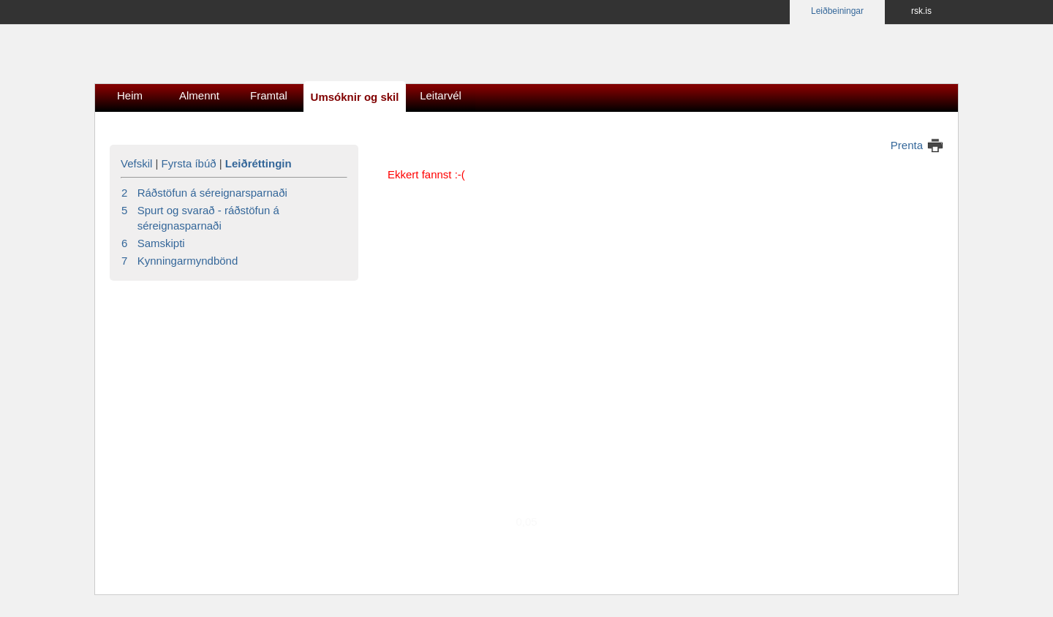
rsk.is (921, 11)
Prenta (907, 145)
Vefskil (136, 163)
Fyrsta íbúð (189, 163)
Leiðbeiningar (837, 11)
